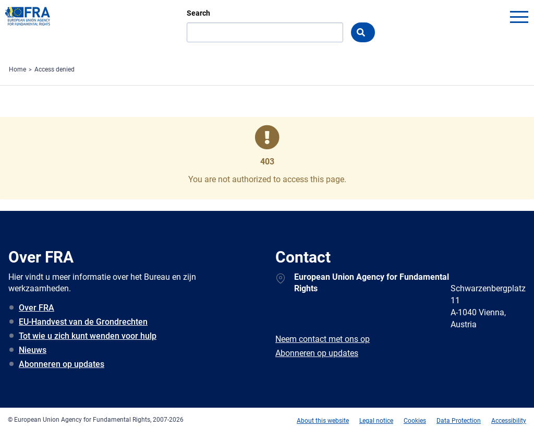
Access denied (54, 69)
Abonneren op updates (61, 364)
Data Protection (458, 420)
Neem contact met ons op (322, 339)
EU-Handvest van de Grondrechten (83, 322)
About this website (323, 420)
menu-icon (519, 17)
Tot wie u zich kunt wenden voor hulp (87, 336)
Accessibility (508, 420)
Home (17, 69)
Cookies (415, 420)
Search (198, 13)
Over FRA (36, 308)
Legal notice (376, 420)
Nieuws (32, 350)
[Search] (265, 32)
